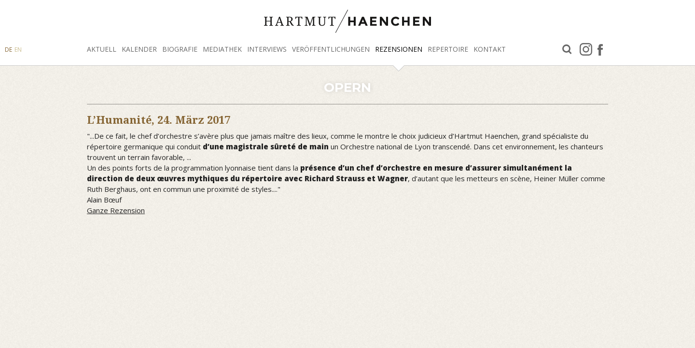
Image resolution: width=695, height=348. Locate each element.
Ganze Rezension (116, 210)
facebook (600, 49)
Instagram (586, 49)
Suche (567, 50)
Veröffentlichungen (331, 49)
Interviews (267, 49)
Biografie (179, 49)
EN (18, 49)
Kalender (139, 49)
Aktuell (101, 49)
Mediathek (222, 49)
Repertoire (448, 49)
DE (8, 49)
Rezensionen (398, 49)
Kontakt (489, 49)
